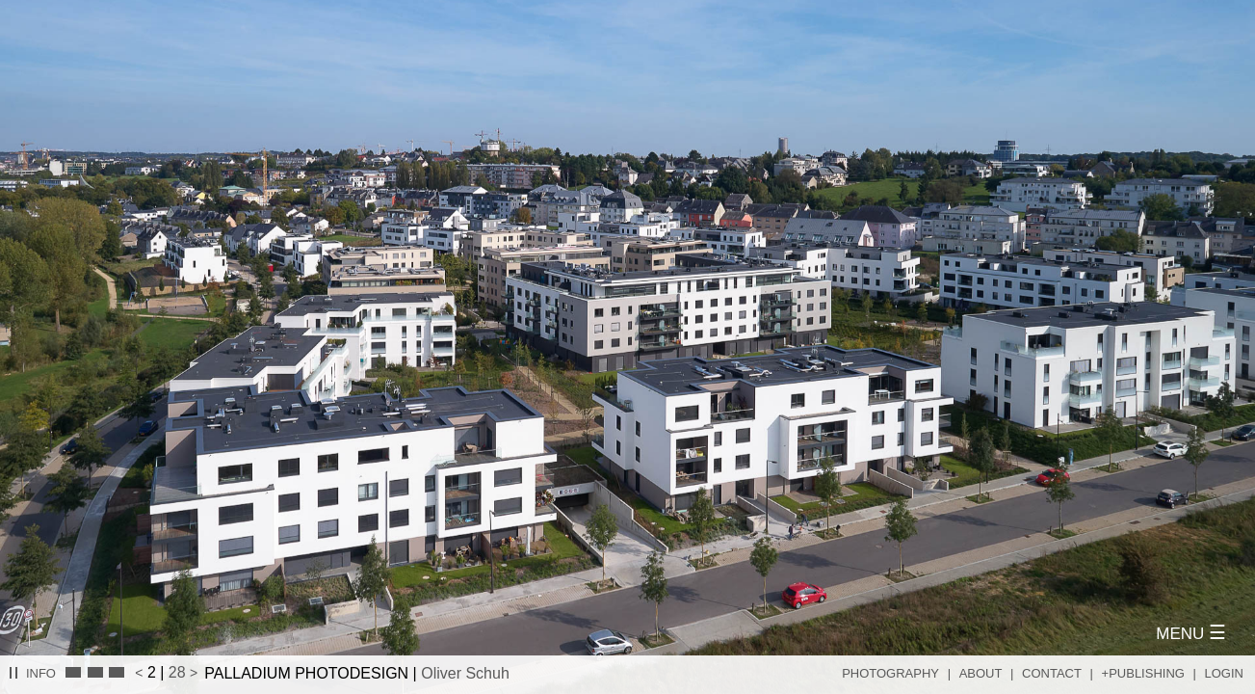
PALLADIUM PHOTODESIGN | (357, 673)
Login (1224, 673)
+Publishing (1143, 673)
